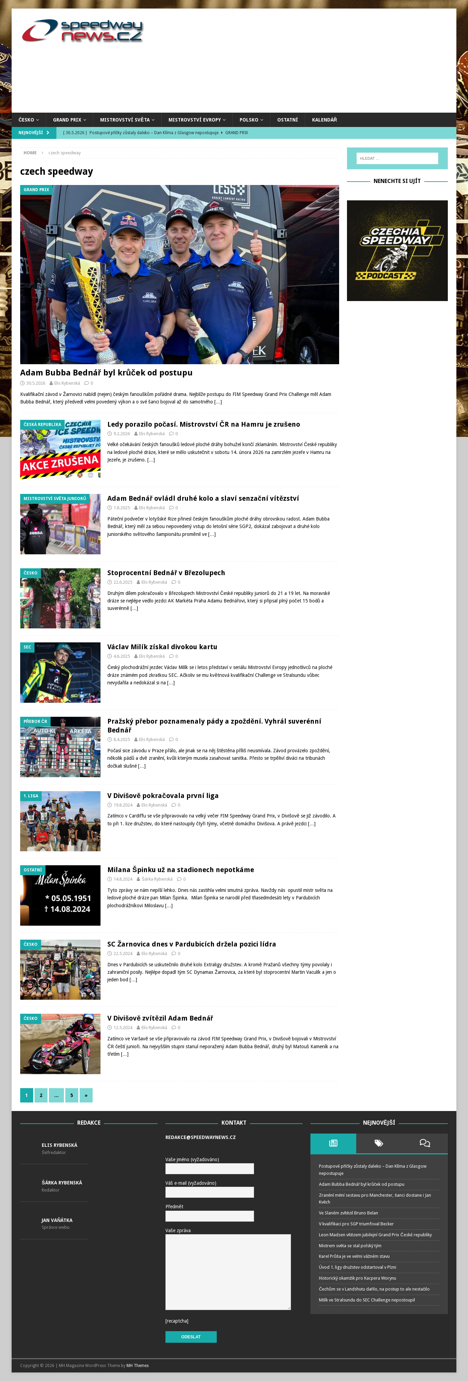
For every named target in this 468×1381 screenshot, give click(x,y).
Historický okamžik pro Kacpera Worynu (358, 1278)
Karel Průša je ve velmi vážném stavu (354, 1256)
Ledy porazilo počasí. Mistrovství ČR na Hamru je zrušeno (203, 424)
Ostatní (287, 120)
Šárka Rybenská (157, 879)
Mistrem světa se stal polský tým (350, 1245)
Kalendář (324, 120)
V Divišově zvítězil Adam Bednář (160, 1018)
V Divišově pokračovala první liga (162, 796)
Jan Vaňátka (57, 1220)
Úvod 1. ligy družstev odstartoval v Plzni (358, 1267)
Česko (26, 120)
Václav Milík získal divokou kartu (162, 647)
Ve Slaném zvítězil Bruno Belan (348, 1212)
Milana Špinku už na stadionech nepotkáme (180, 870)
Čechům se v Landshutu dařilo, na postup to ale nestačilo (374, 1289)
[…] (218, 401)
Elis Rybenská (67, 383)
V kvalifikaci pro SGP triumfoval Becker (356, 1223)
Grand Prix (67, 120)
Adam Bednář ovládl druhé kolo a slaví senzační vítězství (203, 498)
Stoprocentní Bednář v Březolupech (166, 573)
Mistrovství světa (124, 120)
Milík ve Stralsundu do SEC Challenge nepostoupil (367, 1299)
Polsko (249, 120)
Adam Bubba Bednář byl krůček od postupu (106, 373)
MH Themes (137, 1365)
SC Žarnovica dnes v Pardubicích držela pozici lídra (191, 944)
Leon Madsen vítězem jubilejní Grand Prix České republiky (375, 1234)
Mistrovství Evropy (195, 120)
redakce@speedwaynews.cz (200, 1137)
